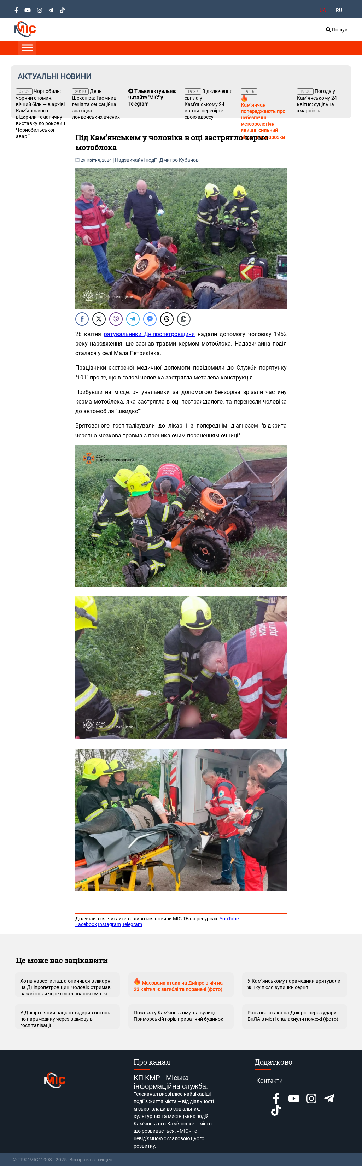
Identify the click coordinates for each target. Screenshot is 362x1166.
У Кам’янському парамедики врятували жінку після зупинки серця (293, 984)
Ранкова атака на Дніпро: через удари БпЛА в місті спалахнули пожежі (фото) (292, 1016)
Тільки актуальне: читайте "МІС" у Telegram (152, 97)
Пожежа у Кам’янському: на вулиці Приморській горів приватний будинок (178, 1016)
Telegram (132, 924)
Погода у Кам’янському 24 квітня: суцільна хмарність (317, 100)
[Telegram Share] (133, 319)
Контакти (269, 1080)
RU (339, 10)
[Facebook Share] (82, 319)
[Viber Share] (116, 319)
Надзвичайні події (135, 160)
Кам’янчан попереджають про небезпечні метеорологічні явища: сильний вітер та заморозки (263, 114)
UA (323, 10)
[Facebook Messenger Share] (150, 319)
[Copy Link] (184, 319)
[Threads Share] (167, 319)
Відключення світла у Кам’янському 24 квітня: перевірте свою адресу (209, 104)
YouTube (229, 918)
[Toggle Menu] (27, 47)
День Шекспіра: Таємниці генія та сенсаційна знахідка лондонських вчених (96, 104)
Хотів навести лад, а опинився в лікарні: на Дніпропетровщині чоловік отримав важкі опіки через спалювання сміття (66, 987)
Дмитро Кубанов (179, 160)
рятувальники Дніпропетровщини (149, 334)
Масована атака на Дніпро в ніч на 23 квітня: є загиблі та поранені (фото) (178, 985)
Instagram (109, 924)
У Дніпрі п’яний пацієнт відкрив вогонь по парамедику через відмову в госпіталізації (65, 1019)
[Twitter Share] (99, 319)
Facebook (86, 924)
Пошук (337, 30)
